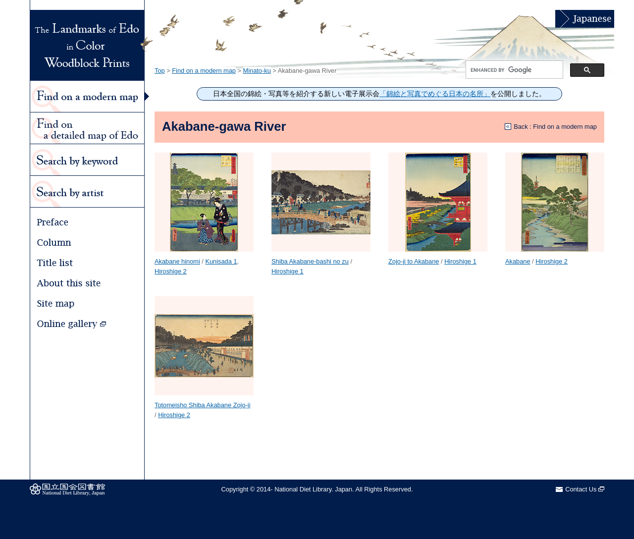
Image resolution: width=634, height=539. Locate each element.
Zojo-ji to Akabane (413, 261)
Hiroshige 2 (171, 271)
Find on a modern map (204, 70)
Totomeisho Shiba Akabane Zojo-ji (203, 405)
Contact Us (584, 489)
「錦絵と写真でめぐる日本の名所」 (434, 94)
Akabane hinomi (177, 261)
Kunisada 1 (221, 261)
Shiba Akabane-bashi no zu (310, 261)
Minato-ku (257, 70)
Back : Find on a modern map (555, 126)
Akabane (517, 261)
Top (160, 70)
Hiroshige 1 (287, 271)
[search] (513, 69)
